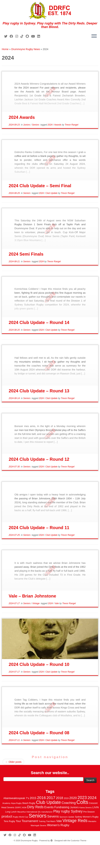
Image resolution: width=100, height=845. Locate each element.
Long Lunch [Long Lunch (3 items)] (11, 812)
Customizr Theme (78, 840)
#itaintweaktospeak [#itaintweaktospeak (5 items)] (14, 798)
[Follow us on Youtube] (34, 36)
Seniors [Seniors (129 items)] (37, 816)
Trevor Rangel (71, 124)
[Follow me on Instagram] (17, 36)
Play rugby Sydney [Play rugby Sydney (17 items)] (68, 811)
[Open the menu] (94, 36)
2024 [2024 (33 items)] (91, 797)
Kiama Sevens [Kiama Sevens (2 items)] (85, 807)
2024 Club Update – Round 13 (39, 390)
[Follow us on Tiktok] (23, 36)
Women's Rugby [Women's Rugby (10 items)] (58, 825)
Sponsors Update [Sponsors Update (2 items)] (66, 817)
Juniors (27, 124)
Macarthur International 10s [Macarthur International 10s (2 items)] (29, 812)
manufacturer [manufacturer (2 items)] (47, 812)
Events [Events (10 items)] (49, 807)
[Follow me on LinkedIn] (39, 36)
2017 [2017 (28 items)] (50, 797)
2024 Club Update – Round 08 (39, 732)
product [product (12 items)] (6, 816)
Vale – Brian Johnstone (32, 596)
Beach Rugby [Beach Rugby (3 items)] (28, 803)
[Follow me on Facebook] (12, 36)
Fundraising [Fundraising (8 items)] (61, 807)
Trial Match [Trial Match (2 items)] (50, 821)
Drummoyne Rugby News (25, 49)
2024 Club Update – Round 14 (39, 322)
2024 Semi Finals (26, 254)
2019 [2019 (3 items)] (66, 798)
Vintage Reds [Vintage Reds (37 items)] (74, 820)
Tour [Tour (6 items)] (18, 821)
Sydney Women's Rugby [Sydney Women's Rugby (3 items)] (86, 817)
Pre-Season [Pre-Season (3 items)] (89, 812)
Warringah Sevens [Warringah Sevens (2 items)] (38, 825)
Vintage (36, 603)
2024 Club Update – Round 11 (39, 527)
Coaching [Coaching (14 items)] (69, 803)
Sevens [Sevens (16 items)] (53, 816)
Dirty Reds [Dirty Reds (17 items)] (35, 807)
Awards (58, 124)
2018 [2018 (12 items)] (59, 798)
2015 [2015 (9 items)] (33, 798)
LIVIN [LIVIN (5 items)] (95, 807)
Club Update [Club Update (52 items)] (48, 802)
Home (5, 49)
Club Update (51, 193)
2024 (50, 124)
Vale (57, 603)
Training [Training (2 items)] (42, 821)
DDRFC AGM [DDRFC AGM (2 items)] (20, 807)
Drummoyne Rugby (29, 840)
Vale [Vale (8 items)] (59, 821)
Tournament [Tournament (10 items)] (30, 821)
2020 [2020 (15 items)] (73, 798)
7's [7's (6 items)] (27, 798)
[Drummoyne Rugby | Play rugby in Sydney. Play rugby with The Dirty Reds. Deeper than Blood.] (50, 11)
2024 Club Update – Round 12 (39, 459)
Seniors (36, 124)
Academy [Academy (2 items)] (6, 803)
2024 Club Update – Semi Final (40, 185)
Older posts (13, 761)
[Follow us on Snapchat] (28, 36)
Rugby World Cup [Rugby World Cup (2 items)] (20, 817)
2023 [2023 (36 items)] (82, 797)
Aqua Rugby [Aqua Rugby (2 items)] (16, 803)
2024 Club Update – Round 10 (39, 664)
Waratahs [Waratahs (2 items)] (92, 821)
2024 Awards (22, 117)
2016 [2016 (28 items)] (41, 797)
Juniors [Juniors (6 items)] (74, 807)
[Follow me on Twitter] (7, 36)
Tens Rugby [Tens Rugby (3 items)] (9, 821)
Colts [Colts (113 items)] (82, 802)
